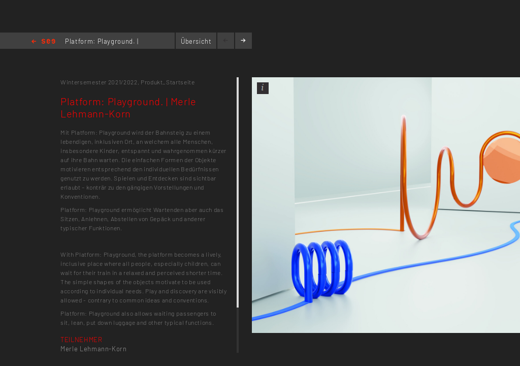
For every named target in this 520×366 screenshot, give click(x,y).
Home (43, 42)
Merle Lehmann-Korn (93, 349)
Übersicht (196, 41)
